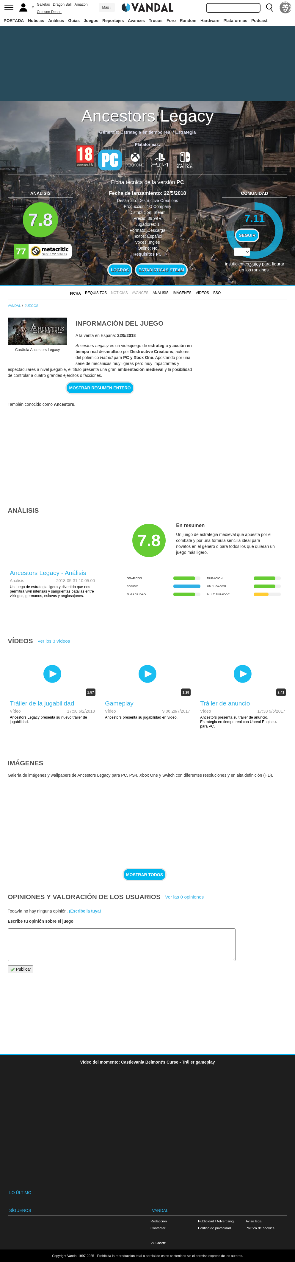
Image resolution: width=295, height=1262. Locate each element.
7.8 (40, 219)
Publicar (20, 969)
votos (254, 266)
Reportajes (113, 20)
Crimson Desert (49, 12)
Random (188, 20)
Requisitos (96, 293)
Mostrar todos (144, 874)
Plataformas (235, 20)
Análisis (56, 20)
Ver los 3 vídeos (53, 641)
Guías (74, 20)
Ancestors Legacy (147, 115)
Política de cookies (260, 1228)
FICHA (75, 293)
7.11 (254, 218)
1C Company (159, 206)
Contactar (157, 1228)
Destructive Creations (158, 200)
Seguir (247, 235)
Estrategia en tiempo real (145, 132)
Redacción (158, 1221)
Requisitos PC (148, 254)
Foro (171, 20)
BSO (217, 293)
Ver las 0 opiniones (184, 896)
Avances (136, 20)
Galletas (43, 4)
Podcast (259, 20)
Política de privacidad (214, 1228)
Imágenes (182, 293)
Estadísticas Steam (161, 270)
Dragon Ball (62, 4)
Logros (120, 270)
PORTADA (14, 20)
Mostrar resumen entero (100, 388)
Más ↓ (107, 7)
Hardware (209, 20)
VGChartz (158, 1243)
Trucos (156, 20)
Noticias (36, 20)
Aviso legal (254, 1221)
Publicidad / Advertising (216, 1221)
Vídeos (202, 293)
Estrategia (185, 132)
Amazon (81, 4)
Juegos (91, 20)
